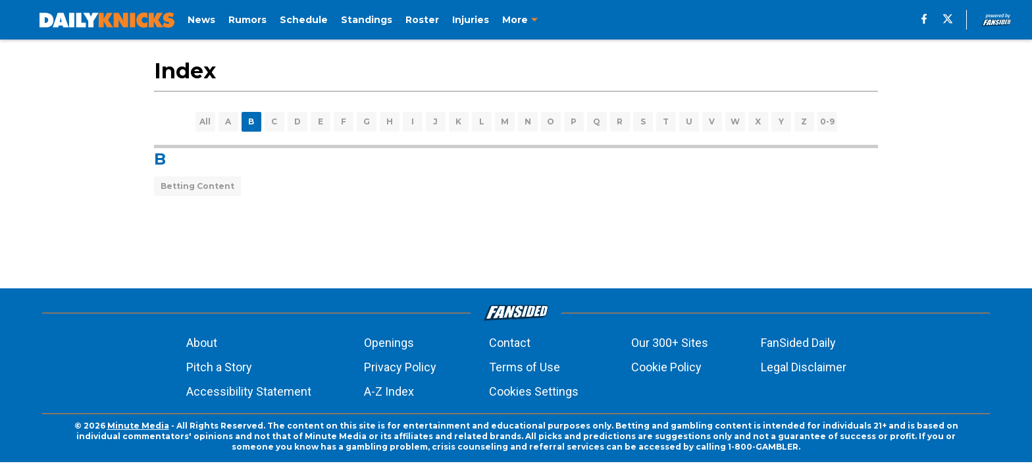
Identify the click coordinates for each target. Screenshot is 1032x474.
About (201, 343)
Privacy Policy (400, 367)
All (205, 121)
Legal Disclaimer (803, 367)
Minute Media (138, 426)
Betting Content (197, 186)
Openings (389, 343)
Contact (509, 343)
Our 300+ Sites (669, 343)
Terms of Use (524, 367)
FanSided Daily (798, 343)
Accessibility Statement (248, 391)
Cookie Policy (666, 367)
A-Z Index (389, 391)
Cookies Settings (534, 391)
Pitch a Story (219, 367)
